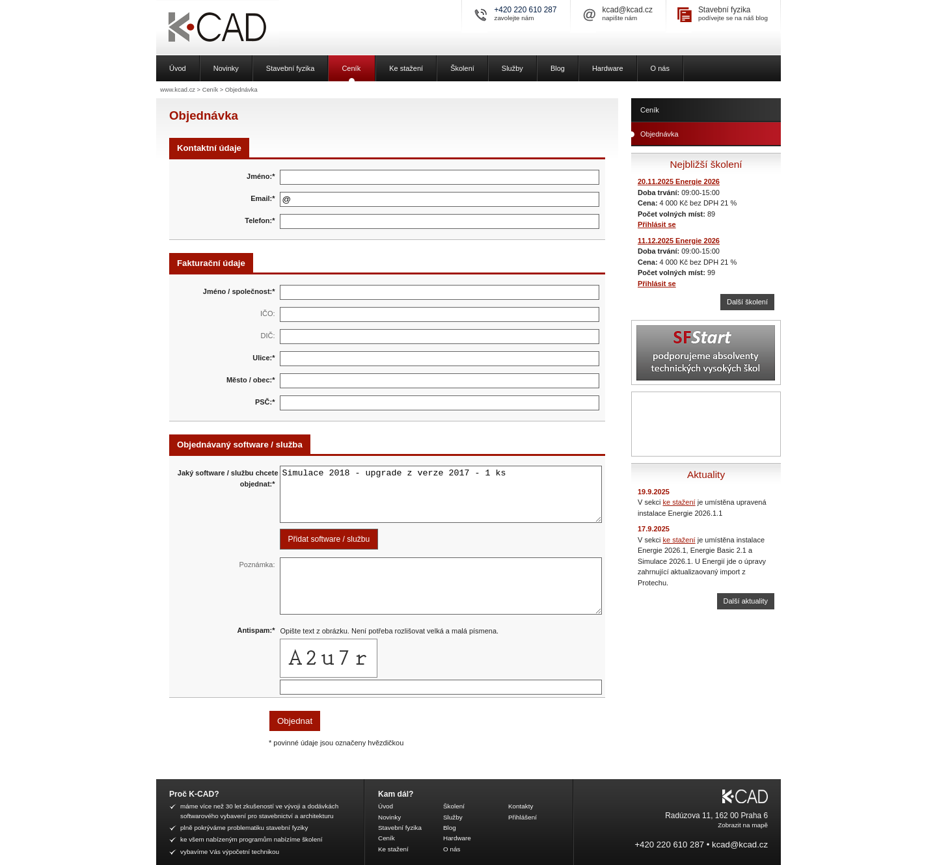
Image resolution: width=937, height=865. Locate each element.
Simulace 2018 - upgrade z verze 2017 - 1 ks (441, 494)
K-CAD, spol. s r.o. (263, 27)
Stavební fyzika (724, 9)
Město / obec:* (250, 380)
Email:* (263, 198)
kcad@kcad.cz (628, 9)
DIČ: (268, 335)
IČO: (267, 313)
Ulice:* (263, 358)
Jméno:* (261, 176)
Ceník (210, 89)
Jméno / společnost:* (239, 291)
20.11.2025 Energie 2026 (679, 181)
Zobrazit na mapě (743, 825)
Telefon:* (260, 220)
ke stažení (679, 502)
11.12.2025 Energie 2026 (679, 241)
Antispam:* (256, 630)
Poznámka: (257, 564)
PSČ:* (265, 402)
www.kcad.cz (177, 89)
